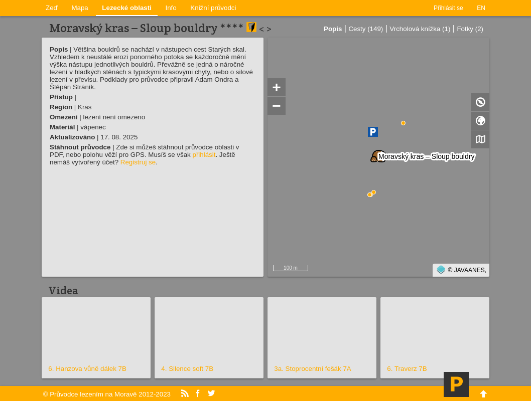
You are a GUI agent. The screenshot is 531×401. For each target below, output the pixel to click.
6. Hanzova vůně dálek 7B (87, 368)
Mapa (79, 8)
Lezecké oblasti (127, 8)
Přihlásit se (448, 8)
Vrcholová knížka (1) (419, 29)
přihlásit (203, 154)
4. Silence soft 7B (187, 368)
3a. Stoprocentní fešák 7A (312, 368)
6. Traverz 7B (407, 368)
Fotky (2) (470, 29)
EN (481, 8)
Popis (333, 29)
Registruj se (138, 162)
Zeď (52, 8)
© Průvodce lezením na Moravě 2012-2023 (107, 394)
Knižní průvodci (213, 8)
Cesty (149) (365, 29)
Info (171, 8)
